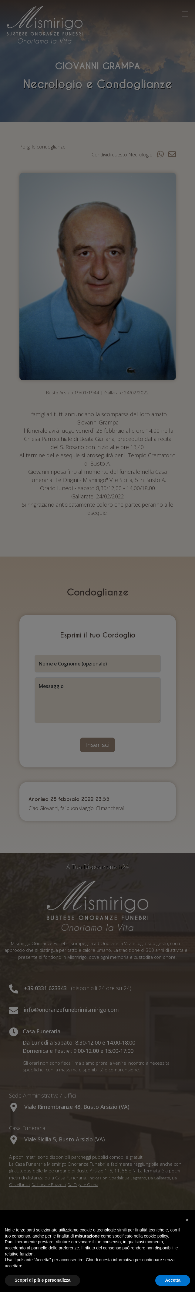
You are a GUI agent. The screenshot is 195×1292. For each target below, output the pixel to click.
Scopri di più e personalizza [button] (42, 1280)
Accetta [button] (172, 1280)
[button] (187, 1220)
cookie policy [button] (156, 1236)
